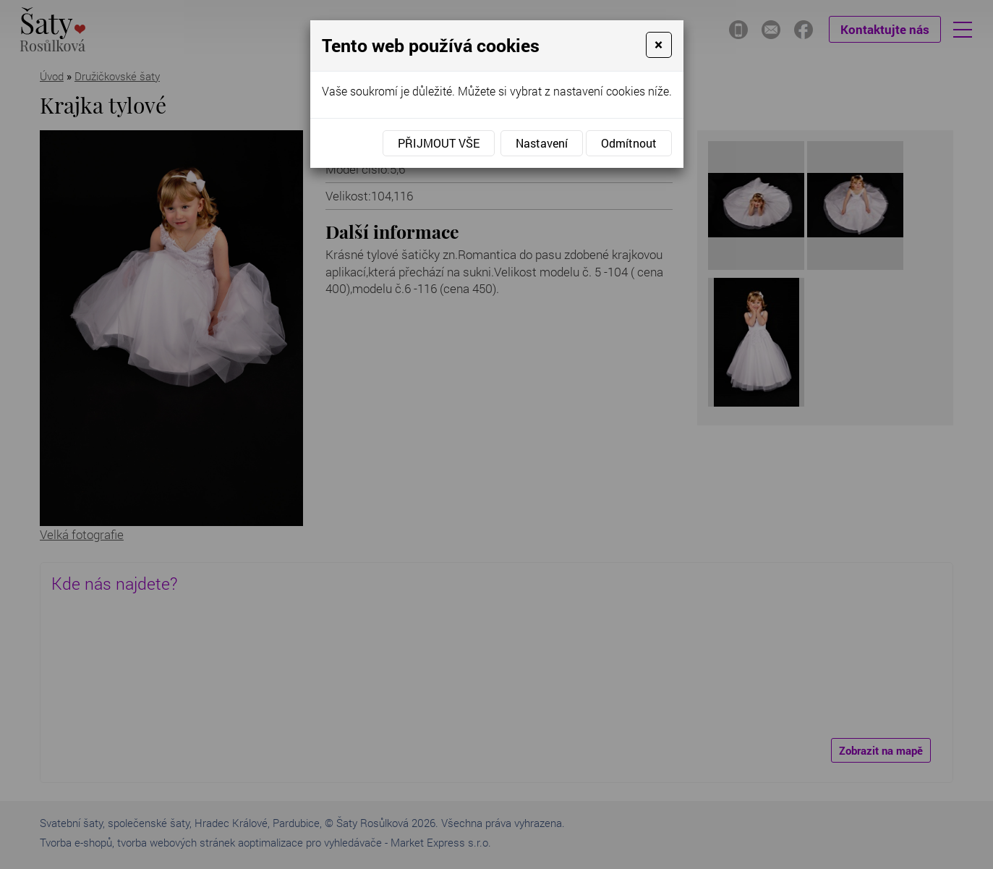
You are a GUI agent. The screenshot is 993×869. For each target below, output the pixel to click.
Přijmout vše (439, 143)
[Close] (658, 45)
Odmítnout (629, 143)
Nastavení (542, 143)
